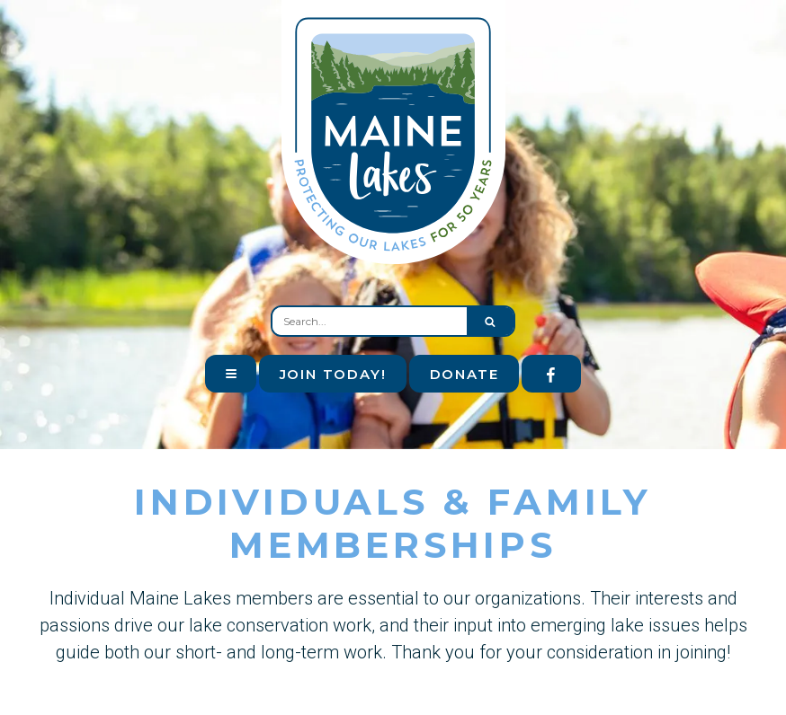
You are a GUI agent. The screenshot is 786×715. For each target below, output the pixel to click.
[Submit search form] (490, 321)
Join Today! (333, 374)
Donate (464, 374)
